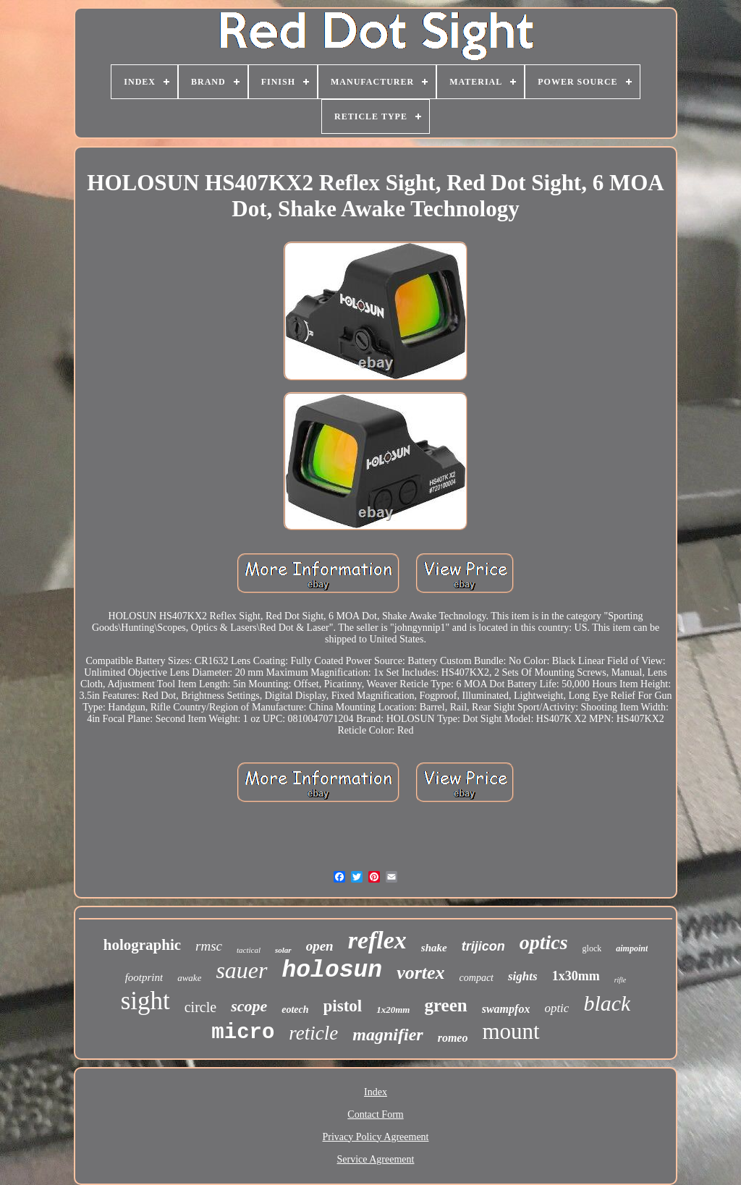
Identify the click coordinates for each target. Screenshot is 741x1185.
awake (189, 977)
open (320, 945)
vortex (420, 972)
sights (523, 976)
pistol (343, 1006)
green (445, 1005)
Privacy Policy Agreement (376, 1136)
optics (544, 942)
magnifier (387, 1034)
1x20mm (393, 1009)
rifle (620, 980)
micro (242, 1033)
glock (592, 948)
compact (477, 977)
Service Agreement (376, 1159)
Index (375, 1092)
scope (249, 1006)
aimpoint (632, 948)
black (606, 1003)
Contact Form (375, 1114)
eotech (294, 1009)
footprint (144, 977)
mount (510, 1031)
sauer (241, 970)
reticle (313, 1033)
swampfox (506, 1009)
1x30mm (576, 976)
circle (200, 1007)
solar (283, 950)
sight (145, 1001)
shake (434, 947)
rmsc (208, 945)
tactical (249, 950)
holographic (142, 944)
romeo (453, 1038)
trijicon (483, 946)
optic (556, 1008)
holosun (332, 970)
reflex (377, 940)
